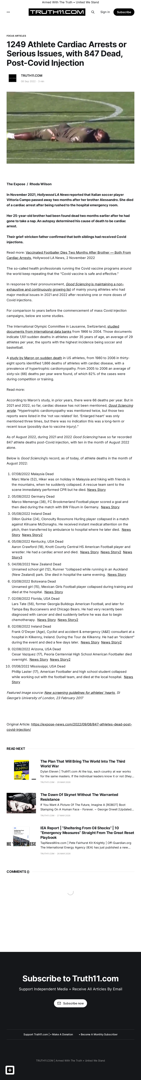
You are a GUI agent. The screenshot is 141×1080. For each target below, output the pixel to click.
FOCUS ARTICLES (16, 35)
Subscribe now (70, 1003)
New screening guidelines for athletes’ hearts (79, 693)
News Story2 (32, 535)
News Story (96, 490)
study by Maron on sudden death (36, 358)
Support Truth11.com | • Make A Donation (48, 1034)
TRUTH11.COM (31, 75)
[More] (8, 12)
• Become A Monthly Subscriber (98, 1034)
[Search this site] (93, 12)
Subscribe (124, 12)
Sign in (105, 12)
